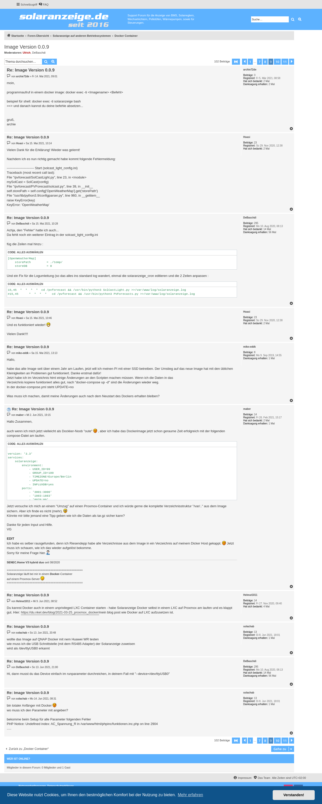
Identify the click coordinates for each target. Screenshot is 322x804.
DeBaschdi (39, 52)
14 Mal (267, 229)
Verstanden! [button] (294, 795)
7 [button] (259, 61)
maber (247, 409)
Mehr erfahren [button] (190, 795)
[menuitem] (43, 5)
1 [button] (250, 61)
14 (255, 414)
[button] (236, 62)
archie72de (249, 69)
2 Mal (266, 81)
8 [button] (265, 61)
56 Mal (272, 232)
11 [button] (285, 61)
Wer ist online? (18, 758)
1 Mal (272, 358)
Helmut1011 (250, 595)
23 (255, 142)
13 (255, 632)
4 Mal (266, 606)
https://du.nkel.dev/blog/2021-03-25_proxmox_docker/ (60, 612)
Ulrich (26, 52)
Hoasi (246, 137)
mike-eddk (249, 346)
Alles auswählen (30, 252)
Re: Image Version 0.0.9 (31, 70)
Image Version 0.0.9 (26, 47)
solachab (248, 626)
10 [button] (277, 61)
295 (256, 223)
